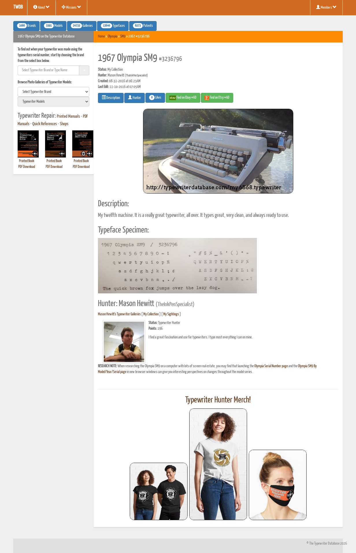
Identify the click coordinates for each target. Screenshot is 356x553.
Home (101, 36)
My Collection (151, 314)
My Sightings (171, 314)
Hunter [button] (134, 97)
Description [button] (111, 97)
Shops (64, 124)
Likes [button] (155, 97)
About (41, 7)
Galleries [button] (82, 25)
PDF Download (26, 167)
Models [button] (53, 25)
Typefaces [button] (113, 25)
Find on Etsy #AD (217, 97)
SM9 (122, 36)
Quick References (44, 124)
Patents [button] (143, 25)
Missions (71, 7)
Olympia (112, 36)
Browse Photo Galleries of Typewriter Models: (45, 82)
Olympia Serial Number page (271, 366)
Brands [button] (26, 25)
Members (326, 7)
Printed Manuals (68, 117)
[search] (53, 92)
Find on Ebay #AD (182, 97)
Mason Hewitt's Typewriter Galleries (119, 314)
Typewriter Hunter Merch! (218, 400)
